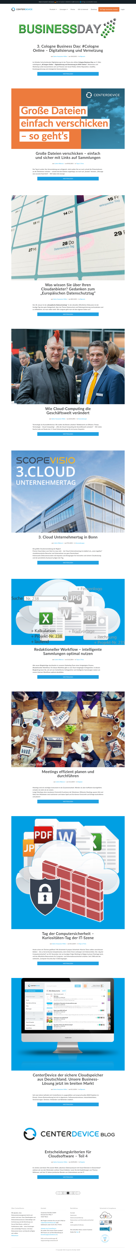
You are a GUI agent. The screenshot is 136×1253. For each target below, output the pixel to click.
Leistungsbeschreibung (76, 1225)
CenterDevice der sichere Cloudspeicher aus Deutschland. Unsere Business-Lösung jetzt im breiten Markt (68, 1079)
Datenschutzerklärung (76, 1218)
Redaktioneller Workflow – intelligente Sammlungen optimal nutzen (68, 651)
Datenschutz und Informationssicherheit (82, 1220)
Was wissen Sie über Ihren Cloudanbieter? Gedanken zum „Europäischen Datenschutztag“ (68, 289)
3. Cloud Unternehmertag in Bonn (68, 537)
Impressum (73, 1216)
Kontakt (72, 1213)
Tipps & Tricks (80, 163)
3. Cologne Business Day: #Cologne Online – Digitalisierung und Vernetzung (68, 48)
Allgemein (82, 56)
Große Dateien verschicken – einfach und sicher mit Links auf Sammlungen (68, 155)
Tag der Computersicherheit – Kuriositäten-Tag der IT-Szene (68, 936)
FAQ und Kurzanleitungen (49, 1239)
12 (71, 1193)
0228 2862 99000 (56, 1225)
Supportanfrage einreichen (49, 1241)
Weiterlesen (14, 1236)
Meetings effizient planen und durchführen (68, 774)
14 (75, 1193)
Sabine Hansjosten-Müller (60, 56)
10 (65, 1193)
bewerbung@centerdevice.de (49, 1235)
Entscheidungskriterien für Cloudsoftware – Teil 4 (68, 1154)
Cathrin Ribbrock (59, 163)
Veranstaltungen (82, 419)
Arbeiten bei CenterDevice (48, 1229)
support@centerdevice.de (48, 1223)
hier (78, 1232)
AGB (71, 1223)
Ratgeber (80, 782)
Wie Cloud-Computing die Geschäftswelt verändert (68, 411)
